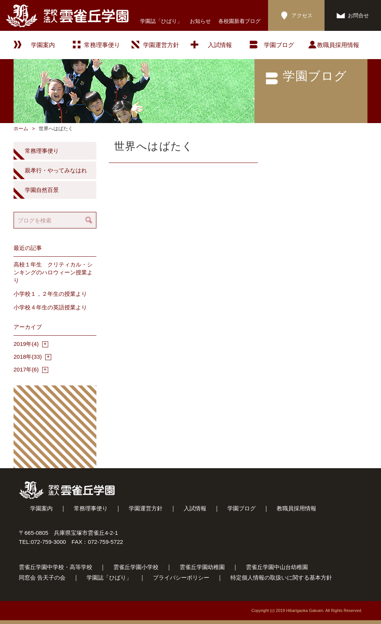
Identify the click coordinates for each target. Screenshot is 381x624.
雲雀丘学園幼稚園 (202, 567)
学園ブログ (241, 508)
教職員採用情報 (338, 45)
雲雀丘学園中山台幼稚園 (277, 567)
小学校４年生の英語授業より (50, 307)
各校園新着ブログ (239, 21)
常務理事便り (102, 45)
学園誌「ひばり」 (161, 21)
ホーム (21, 128)
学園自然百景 (42, 190)
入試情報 (220, 45)
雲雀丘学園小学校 (135, 567)
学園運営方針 (161, 45)
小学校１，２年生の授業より (50, 294)
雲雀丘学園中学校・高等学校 (55, 567)
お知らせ (200, 21)
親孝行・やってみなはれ (56, 170)
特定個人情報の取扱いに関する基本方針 (281, 577)
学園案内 (41, 508)
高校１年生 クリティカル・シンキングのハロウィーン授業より (53, 272)
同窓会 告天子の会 (42, 577)
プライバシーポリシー (181, 577)
